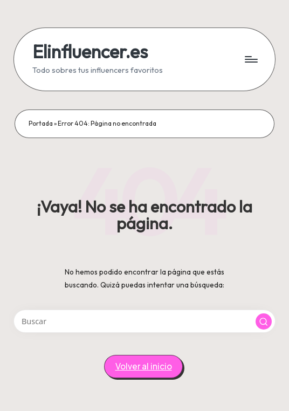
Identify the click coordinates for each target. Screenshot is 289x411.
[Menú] (250, 59)
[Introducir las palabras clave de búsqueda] (144, 321)
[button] (264, 321)
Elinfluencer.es (90, 51)
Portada (41, 123)
